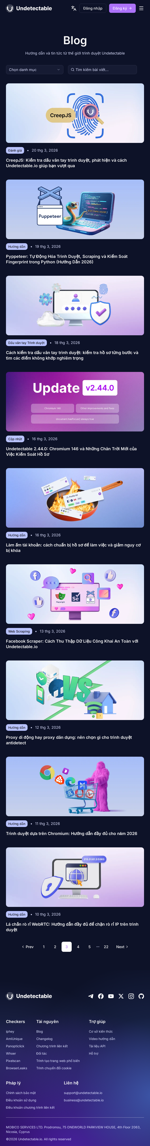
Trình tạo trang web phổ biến (58, 1061)
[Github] (141, 996)
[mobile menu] (141, 8)
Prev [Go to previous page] (27, 946)
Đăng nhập (92, 8)
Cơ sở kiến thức (101, 1031)
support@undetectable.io (83, 1093)
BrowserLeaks (16, 1068)
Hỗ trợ (93, 1053)
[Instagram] (131, 996)
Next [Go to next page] (122, 946)
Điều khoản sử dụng (21, 1100)
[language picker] (73, 8)
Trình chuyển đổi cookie (54, 1068)
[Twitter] (121, 996)
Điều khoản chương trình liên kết (30, 1107)
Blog (39, 1031)
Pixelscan (13, 1061)
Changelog (44, 1039)
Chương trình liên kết (52, 1046)
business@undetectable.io (84, 1100)
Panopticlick (15, 1046)
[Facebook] (101, 996)
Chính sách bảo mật (21, 1093)
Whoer (11, 1053)
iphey (10, 1031)
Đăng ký (122, 8)
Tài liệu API (97, 1046)
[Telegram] (90, 996)
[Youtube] (111, 996)
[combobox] (34, 69)
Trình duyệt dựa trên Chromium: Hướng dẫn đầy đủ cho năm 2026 (71, 833)
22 (106, 946)
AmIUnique (14, 1039)
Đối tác (41, 1053)
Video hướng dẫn (102, 1039)
